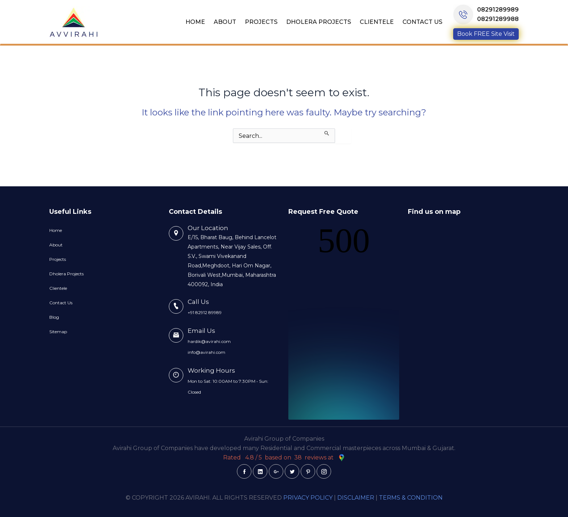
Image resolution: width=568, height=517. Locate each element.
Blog (54, 317)
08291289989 (498, 9)
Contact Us (422, 21)
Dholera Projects (318, 21)
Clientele (377, 21)
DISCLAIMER (355, 497)
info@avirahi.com (206, 352)
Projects (261, 21)
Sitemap (58, 331)
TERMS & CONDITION (411, 497)
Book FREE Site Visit (486, 33)
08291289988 (498, 19)
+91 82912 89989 (205, 312)
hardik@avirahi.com (209, 341)
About (225, 21)
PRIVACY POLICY (308, 497)
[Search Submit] (327, 132)
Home (195, 21)
